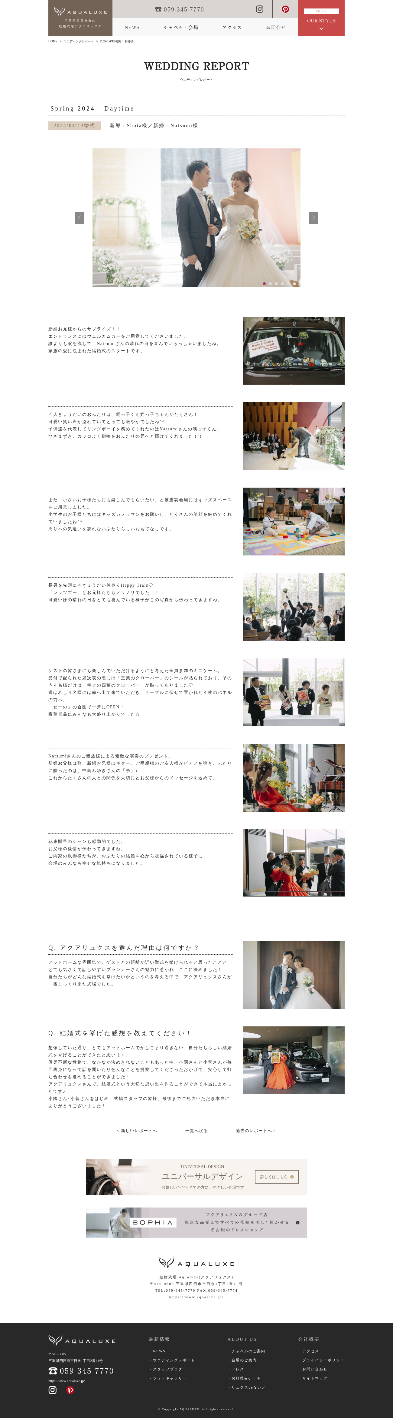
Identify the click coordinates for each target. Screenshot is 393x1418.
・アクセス (308, 1351)
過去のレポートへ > (256, 1130)
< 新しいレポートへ (137, 1130)
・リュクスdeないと (246, 1387)
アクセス (232, 27)
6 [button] (294, 283)
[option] (196, 217)
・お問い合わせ (313, 1369)
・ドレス (235, 1369)
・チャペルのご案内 (246, 1351)
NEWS (132, 27)
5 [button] (288, 283)
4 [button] (282, 283)
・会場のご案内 (242, 1360)
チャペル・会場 (181, 27)
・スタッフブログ (166, 1369)
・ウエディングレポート (172, 1360)
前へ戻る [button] (79, 218)
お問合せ (276, 27)
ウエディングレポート (78, 41)
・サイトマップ (313, 1378)
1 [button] (264, 283)
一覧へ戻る (196, 1130)
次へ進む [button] (313, 218)
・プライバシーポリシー (321, 1360)
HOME (52, 41)
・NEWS (157, 1351)
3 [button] (276, 283)
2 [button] (270, 283)
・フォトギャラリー (168, 1378)
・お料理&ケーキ (243, 1378)
